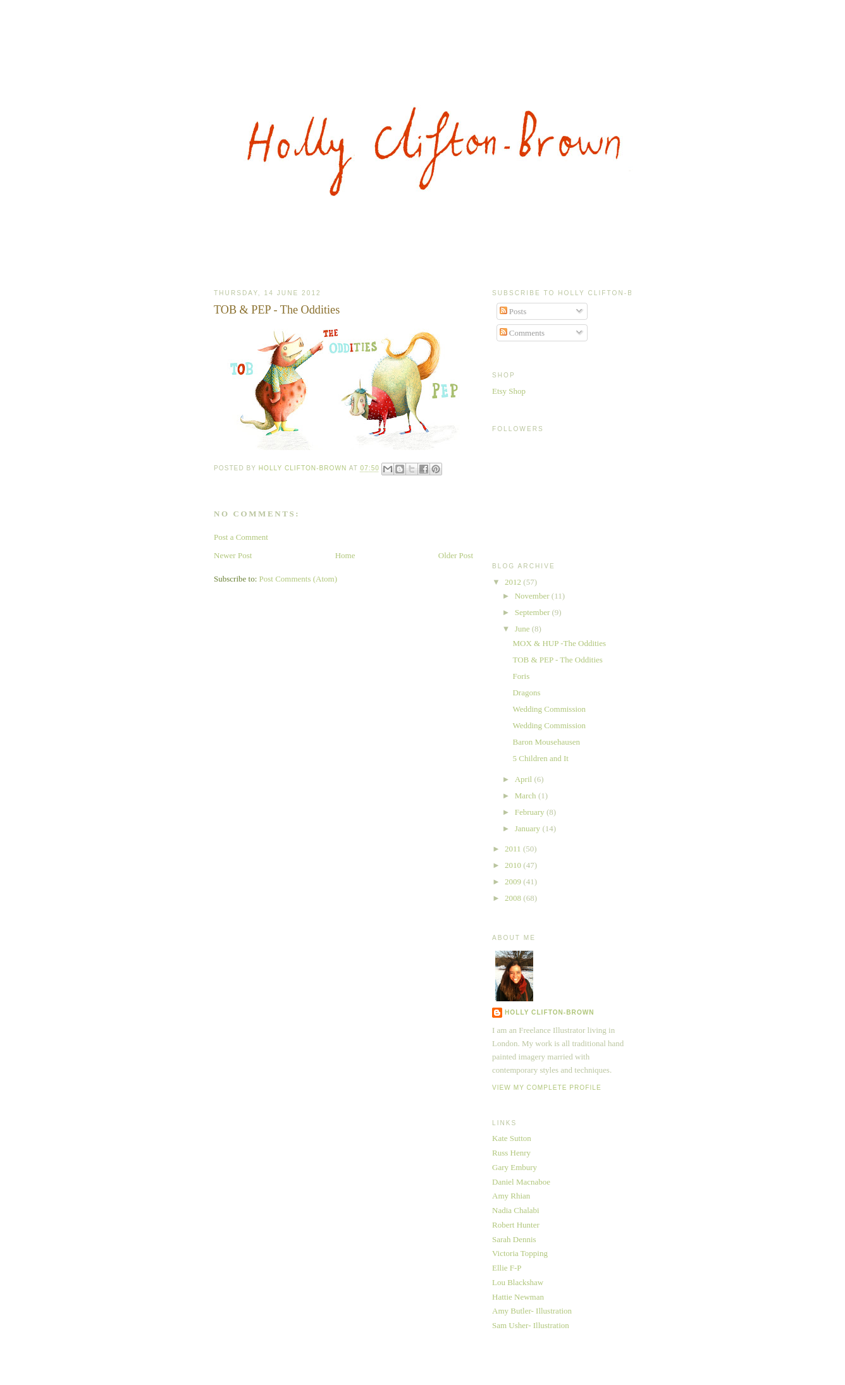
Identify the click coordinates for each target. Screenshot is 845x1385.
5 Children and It (540, 758)
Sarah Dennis (514, 1239)
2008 (514, 898)
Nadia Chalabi (516, 1210)
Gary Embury (514, 1167)
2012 (514, 582)
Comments (522, 333)
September (533, 612)
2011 (514, 848)
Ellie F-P (507, 1267)
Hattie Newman (518, 1297)
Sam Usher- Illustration (530, 1325)
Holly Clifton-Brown (550, 1012)
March (526, 795)
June (523, 628)
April (524, 779)
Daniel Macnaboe (521, 1182)
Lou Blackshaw (517, 1282)
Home (345, 555)
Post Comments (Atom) (298, 578)
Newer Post (233, 555)
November (533, 596)
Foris (520, 676)
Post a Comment (241, 537)
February (530, 812)
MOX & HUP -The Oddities (559, 643)
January (529, 828)
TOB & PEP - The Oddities (557, 659)
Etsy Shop (509, 391)
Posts (513, 311)
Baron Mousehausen (546, 742)
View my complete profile (546, 1087)
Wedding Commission (549, 709)
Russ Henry (511, 1152)
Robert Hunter (516, 1224)
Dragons (526, 692)
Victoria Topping (520, 1253)
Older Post (455, 555)
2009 (514, 881)
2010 (514, 865)
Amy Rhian (511, 1195)
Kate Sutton (511, 1138)
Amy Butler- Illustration (532, 1310)
